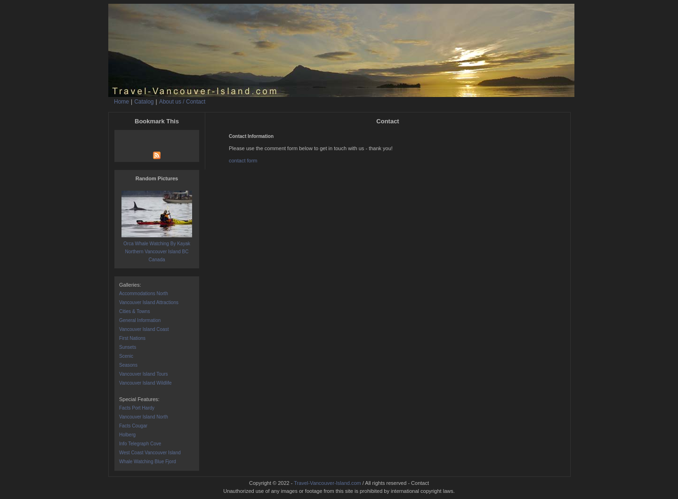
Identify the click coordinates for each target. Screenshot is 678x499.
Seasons (128, 365)
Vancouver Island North (143, 416)
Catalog (143, 101)
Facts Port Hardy (136, 407)
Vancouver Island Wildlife (145, 383)
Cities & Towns (134, 311)
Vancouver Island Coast (144, 329)
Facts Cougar (133, 425)
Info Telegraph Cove (140, 443)
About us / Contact (182, 101)
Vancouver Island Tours (143, 374)
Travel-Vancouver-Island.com (327, 483)
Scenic (126, 356)
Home (121, 101)
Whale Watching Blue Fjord (147, 461)
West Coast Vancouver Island (150, 452)
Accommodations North (143, 293)
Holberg (127, 434)
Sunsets (127, 347)
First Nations (132, 338)
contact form (243, 160)
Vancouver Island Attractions (148, 302)
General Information (140, 320)
